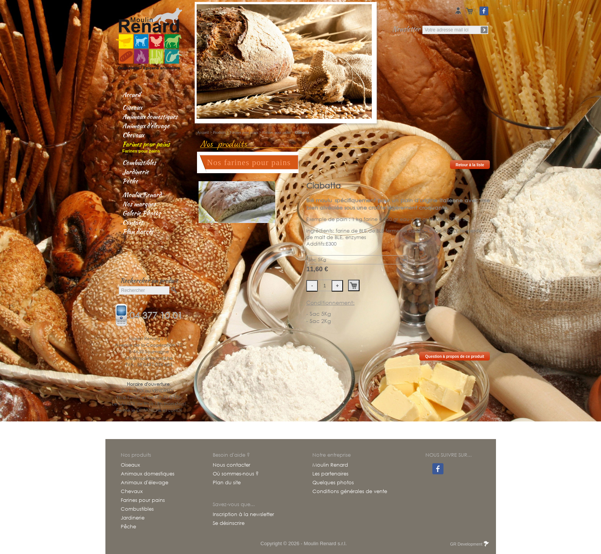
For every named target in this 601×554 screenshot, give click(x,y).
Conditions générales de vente (349, 491)
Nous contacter (231, 465)
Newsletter (406, 29)
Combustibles (139, 162)
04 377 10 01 (156, 314)
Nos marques (139, 203)
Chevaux (133, 134)
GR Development (469, 544)
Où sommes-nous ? (236, 474)
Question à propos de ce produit (454, 356)
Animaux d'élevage (145, 125)
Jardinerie (135, 171)
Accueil (131, 94)
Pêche (130, 180)
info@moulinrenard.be (149, 358)
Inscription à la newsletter (243, 514)
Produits (219, 132)
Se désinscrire (229, 523)
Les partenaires (330, 474)
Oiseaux (132, 107)
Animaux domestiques (149, 116)
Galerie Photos (141, 213)
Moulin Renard (141, 194)
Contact (132, 222)
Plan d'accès (137, 231)
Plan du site (227, 483)
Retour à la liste (470, 165)
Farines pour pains (146, 144)
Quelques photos (333, 483)
